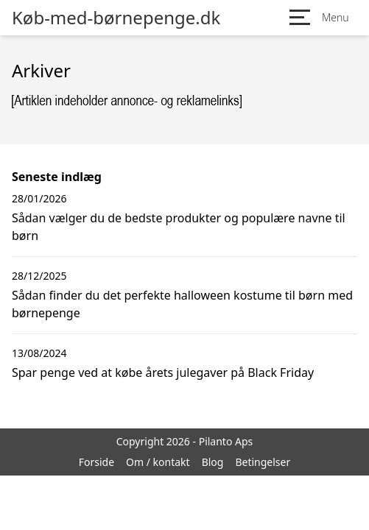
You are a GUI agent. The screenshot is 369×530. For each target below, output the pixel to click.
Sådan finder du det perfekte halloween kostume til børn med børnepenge (182, 304)
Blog (213, 462)
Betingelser (262, 462)
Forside (96, 462)
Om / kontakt (158, 462)
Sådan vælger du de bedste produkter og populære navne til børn (178, 227)
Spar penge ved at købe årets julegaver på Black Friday (163, 372)
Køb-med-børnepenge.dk (116, 17)
